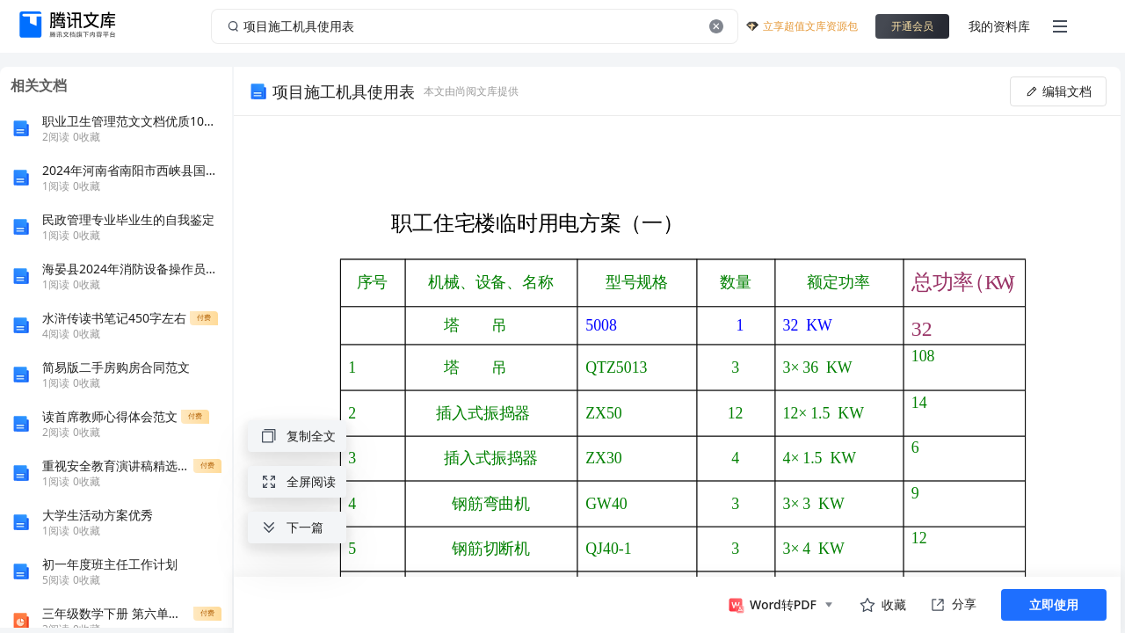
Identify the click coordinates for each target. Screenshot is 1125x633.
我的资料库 (999, 26)
